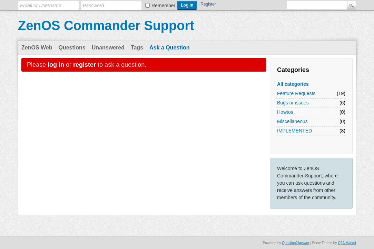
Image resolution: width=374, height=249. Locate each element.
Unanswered (108, 47)
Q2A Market (347, 243)
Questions (72, 47)
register (84, 64)
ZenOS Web (36, 47)
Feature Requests (296, 93)
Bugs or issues (293, 102)
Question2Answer (295, 243)
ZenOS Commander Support (106, 25)
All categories (293, 84)
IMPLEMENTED (294, 130)
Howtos (285, 112)
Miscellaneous (292, 121)
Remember (163, 5)
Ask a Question (169, 47)
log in (56, 64)
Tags (137, 47)
